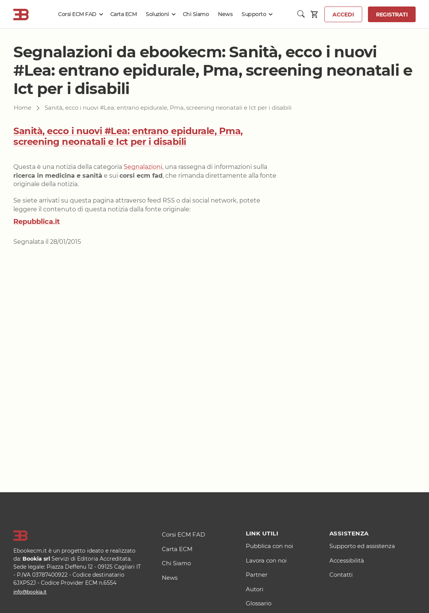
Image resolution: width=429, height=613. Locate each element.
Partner (257, 574)
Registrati (392, 14)
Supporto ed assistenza (362, 546)
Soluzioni (157, 14)
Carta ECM (123, 14)
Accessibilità (346, 560)
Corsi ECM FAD (77, 14)
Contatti (341, 574)
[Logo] (78, 535)
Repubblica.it (36, 221)
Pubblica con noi (269, 546)
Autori (254, 589)
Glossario (258, 603)
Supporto (254, 14)
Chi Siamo (196, 14)
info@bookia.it (30, 592)
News (225, 14)
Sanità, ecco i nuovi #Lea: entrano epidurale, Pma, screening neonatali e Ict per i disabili (128, 136)
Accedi (343, 14)
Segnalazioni (143, 166)
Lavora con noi (266, 560)
